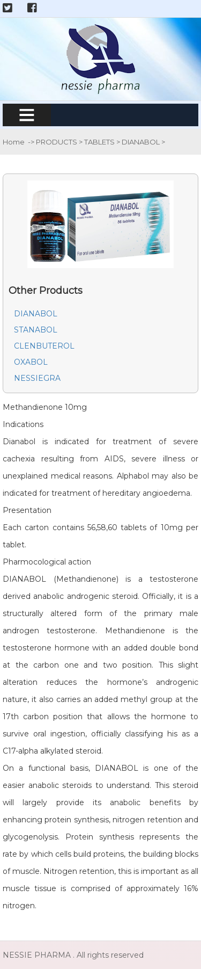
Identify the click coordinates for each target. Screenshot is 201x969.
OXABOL (31, 362)
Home (14, 142)
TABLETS (100, 142)
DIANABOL (141, 142)
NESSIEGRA (37, 378)
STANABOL (35, 330)
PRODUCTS (57, 142)
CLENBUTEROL (44, 346)
